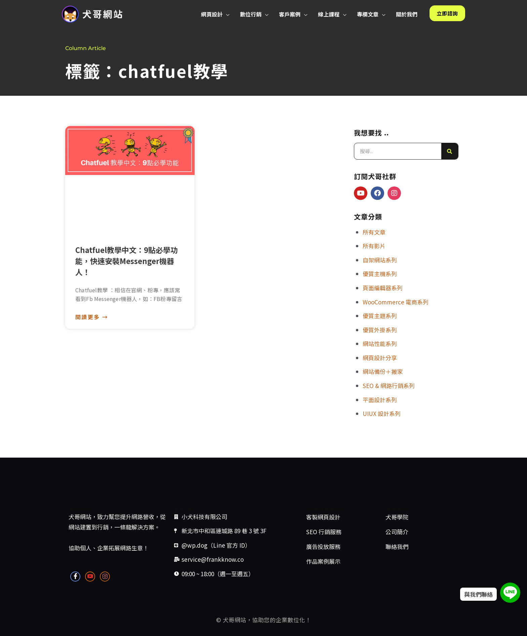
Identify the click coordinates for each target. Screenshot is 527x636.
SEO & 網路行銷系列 (389, 385)
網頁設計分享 (380, 357)
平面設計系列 (380, 399)
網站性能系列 (380, 343)
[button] (225, 14)
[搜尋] (449, 151)
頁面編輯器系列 (383, 288)
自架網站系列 (380, 260)
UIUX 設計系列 (382, 413)
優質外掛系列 (380, 330)
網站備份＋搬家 (383, 371)
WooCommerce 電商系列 (396, 302)
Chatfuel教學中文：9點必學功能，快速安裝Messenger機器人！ (126, 260)
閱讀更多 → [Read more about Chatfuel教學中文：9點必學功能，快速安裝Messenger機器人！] (91, 317)
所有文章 (374, 232)
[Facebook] (75, 576)
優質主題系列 (380, 315)
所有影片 (374, 246)
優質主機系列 (380, 273)
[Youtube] (90, 576)
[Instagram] (105, 576)
